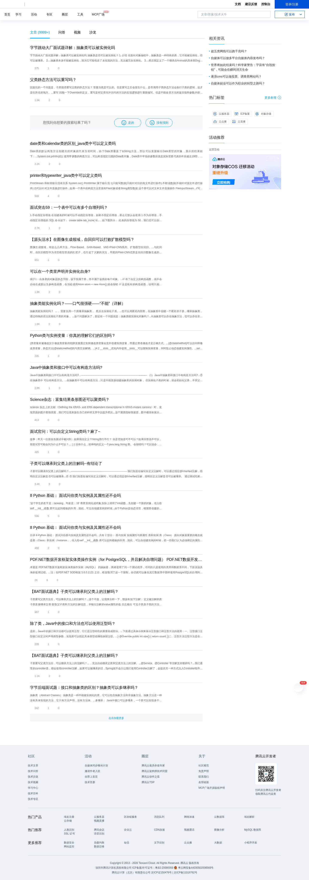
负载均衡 (99, 842)
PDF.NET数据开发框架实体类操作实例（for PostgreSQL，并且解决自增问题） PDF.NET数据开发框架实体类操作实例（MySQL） (116, 559)
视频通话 (189, 829)
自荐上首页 (91, 776)
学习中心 (33, 787)
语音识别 (99, 833)
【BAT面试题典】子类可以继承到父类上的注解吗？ (74, 591)
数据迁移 (99, 846)
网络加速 (189, 816)
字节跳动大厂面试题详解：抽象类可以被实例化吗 (72, 48)
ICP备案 (242, 114)
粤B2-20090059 (164, 867)
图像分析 (219, 829)
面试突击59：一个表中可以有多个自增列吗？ (69, 207)
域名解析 (249, 816)
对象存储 (263, 114)
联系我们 (203, 776)
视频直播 (99, 820)
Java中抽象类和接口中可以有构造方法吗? (66, 367)
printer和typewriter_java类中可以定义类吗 (66, 175)
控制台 (265, 4)
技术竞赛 (90, 782)
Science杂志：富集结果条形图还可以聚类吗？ (69, 399)
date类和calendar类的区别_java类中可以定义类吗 (73, 143)
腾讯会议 (99, 829)
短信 (126, 842)
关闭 (278, 158)
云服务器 (221, 114)
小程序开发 (250, 842)
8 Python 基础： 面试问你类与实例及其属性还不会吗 (75, 495)
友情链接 (203, 782)
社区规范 (203, 765)
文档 (238, 4)
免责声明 (203, 771)
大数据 (218, 842)
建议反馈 (251, 4)
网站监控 (69, 846)
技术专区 (33, 799)
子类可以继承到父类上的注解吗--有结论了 (66, 463)
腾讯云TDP (148, 782)
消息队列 (159, 816)
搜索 (266, 14)
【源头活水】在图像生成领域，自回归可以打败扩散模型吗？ (82, 239)
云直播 (238, 121)
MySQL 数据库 (252, 829)
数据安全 (69, 842)
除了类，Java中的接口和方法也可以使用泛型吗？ (72, 623)
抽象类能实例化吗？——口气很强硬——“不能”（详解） (77, 303)
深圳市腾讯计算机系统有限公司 (113, 867)
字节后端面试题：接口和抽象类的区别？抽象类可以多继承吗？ (84, 687)
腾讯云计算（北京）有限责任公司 (131, 872)
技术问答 (33, 771)
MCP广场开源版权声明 (211, 787)
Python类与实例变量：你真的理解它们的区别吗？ (72, 335)
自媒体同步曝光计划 (96, 765)
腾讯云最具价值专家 (153, 765)
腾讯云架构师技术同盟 (154, 771)
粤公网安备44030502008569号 (196, 867)
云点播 (220, 121)
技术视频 (33, 782)
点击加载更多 (116, 718)
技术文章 (33, 765)
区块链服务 (130, 816)
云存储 (68, 820)
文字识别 (159, 842)
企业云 (128, 829)
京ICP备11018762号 (185, 872)
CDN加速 (159, 829)
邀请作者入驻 (92, 771)
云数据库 (219, 816)
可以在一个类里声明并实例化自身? (60, 271)
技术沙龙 (33, 776)
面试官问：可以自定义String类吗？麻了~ (65, 431)
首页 (7, 14)
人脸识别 (69, 829)
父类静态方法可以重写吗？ (53, 80)
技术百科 (33, 793)
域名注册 (69, 816)
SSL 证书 (69, 833)
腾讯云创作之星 (151, 776)
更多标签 (273, 97)
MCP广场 (98, 14)
